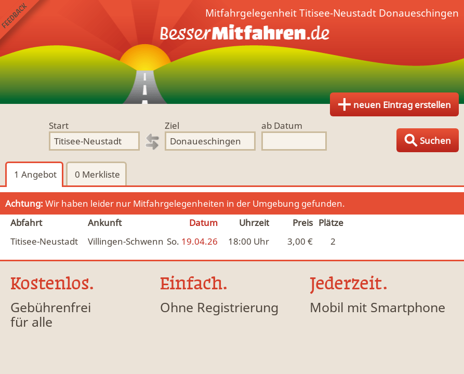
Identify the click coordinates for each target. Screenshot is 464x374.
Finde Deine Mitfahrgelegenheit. (232, 52)
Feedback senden (25, 25)
